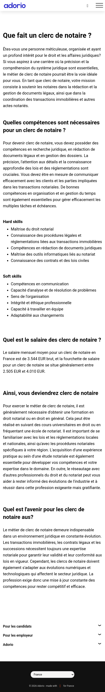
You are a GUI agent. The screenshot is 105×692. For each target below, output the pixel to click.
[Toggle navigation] (99, 5)
